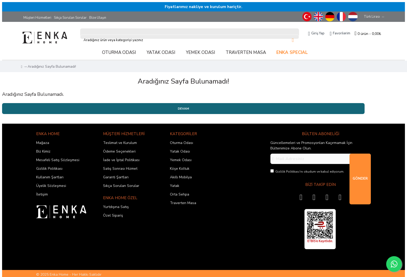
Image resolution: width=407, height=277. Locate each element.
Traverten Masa (183, 202)
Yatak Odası (180, 151)
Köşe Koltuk (179, 168)
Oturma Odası (181, 142)
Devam (183, 108)
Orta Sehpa (179, 194)
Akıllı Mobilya (181, 177)
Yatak (174, 185)
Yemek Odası (181, 160)
